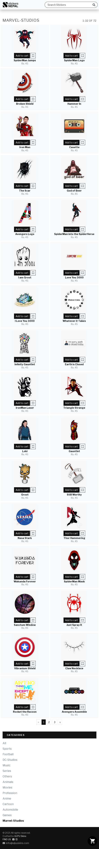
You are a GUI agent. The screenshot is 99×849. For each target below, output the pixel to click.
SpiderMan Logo (74, 60)
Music (6, 765)
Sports (7, 748)
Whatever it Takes (74, 320)
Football (8, 754)
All (4, 743)
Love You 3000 (74, 277)
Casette (74, 147)
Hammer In (74, 103)
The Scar (24, 190)
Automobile (10, 809)
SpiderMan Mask (74, 581)
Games (7, 815)
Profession (10, 793)
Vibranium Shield (24, 668)
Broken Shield (24, 103)
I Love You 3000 (25, 320)
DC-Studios (10, 759)
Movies (7, 787)
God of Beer (74, 190)
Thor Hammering (74, 538)
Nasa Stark (25, 538)
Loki (25, 451)
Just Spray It (74, 624)
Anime (7, 798)
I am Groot (24, 277)
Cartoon (8, 804)
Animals (8, 782)
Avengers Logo (24, 234)
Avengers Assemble (74, 711)
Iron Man (24, 147)
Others (7, 776)
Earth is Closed (74, 364)
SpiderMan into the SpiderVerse (74, 234)
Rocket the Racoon (25, 711)
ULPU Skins (20, 836)
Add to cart (22, 55)
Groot (25, 494)
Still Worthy (74, 494)
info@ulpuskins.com (16, 843)
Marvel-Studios (13, 820)
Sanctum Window (25, 624)
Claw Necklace (74, 668)
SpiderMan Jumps (25, 60)
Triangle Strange (74, 407)
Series (7, 771)
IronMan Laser (25, 407)
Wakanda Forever (25, 581)
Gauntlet (74, 451)
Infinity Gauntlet (25, 364)
